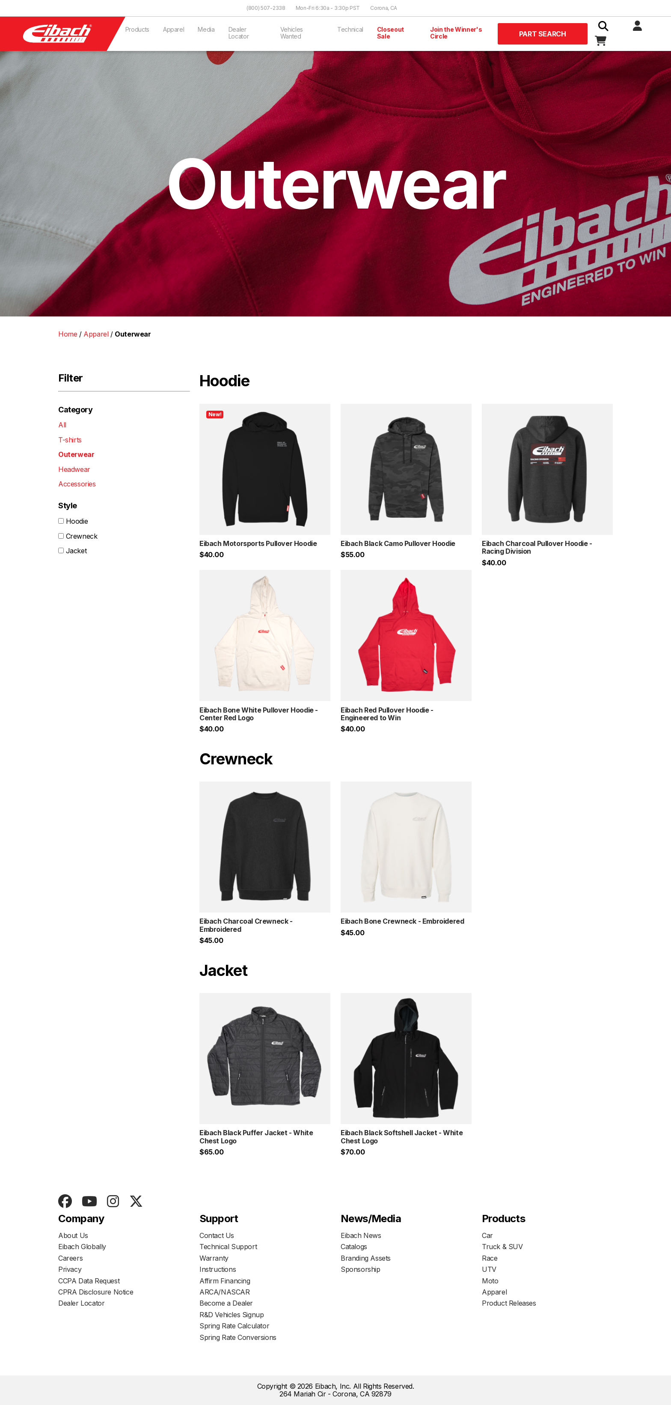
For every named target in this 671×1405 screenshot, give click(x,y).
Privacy (69, 1269)
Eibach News (361, 1235)
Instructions (217, 1269)
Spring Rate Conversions (237, 1337)
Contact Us (216, 1235)
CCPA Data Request (88, 1281)
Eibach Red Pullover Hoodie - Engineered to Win (387, 714)
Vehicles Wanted (291, 33)
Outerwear (76, 454)
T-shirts (70, 440)
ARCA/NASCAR (224, 1292)
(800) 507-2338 (265, 8)
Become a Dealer (226, 1303)
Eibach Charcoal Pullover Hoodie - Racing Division (537, 547)
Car (487, 1235)
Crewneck (82, 536)
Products (137, 29)
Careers (70, 1258)
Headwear (74, 469)
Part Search (542, 34)
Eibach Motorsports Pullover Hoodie (258, 543)
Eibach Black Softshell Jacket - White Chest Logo (402, 1136)
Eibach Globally (82, 1246)
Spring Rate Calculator (234, 1326)
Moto (490, 1281)
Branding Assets (366, 1258)
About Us (73, 1235)
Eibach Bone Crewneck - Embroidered (402, 921)
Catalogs (354, 1246)
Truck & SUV (502, 1246)
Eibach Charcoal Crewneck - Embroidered (246, 925)
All (62, 425)
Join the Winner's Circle (456, 33)
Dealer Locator (239, 33)
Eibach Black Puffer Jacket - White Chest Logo (256, 1136)
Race (489, 1258)
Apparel (173, 29)
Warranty (214, 1258)
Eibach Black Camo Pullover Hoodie (398, 543)
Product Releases (509, 1303)
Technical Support (228, 1246)
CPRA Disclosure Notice (95, 1292)
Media (206, 29)
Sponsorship (360, 1269)
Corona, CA (383, 8)
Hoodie (77, 521)
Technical (350, 29)
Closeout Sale (390, 33)
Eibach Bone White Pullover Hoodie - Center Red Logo (258, 714)
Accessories (77, 484)
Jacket (76, 550)
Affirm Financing (224, 1281)
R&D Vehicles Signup (231, 1314)
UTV (489, 1269)
